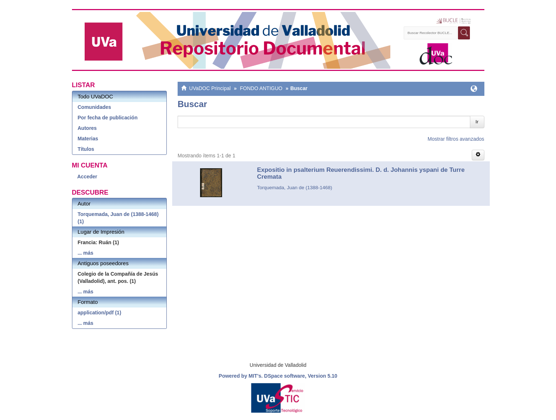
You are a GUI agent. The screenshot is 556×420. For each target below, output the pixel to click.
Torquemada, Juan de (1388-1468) (294, 187)
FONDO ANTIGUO (261, 88)
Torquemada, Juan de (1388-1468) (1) (118, 217)
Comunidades (94, 107)
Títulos (86, 149)
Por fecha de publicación (108, 117)
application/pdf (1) (100, 312)
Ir (477, 121)
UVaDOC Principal (210, 88)
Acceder (87, 176)
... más (86, 253)
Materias (88, 138)
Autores (87, 128)
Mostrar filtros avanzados (456, 139)
